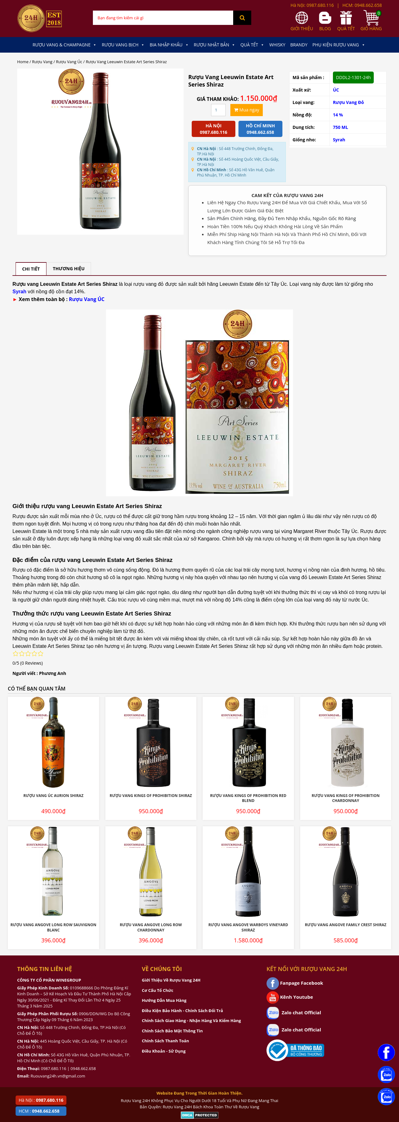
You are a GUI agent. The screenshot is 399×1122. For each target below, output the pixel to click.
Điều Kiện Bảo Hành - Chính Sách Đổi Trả (182, 1010)
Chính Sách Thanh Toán (165, 1041)
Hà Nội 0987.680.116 (213, 129)
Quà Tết (252, 45)
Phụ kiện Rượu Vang (338, 45)
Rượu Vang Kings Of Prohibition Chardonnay (346, 798)
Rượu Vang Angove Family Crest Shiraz (346, 924)
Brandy (298, 45)
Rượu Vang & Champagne (64, 45)
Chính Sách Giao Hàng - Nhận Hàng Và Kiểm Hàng (191, 1020)
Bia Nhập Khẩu (169, 45)
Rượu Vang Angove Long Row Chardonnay (151, 927)
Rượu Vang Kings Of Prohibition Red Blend (248, 798)
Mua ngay (246, 110)
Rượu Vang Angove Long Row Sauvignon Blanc (53, 927)
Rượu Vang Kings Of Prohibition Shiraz (151, 795)
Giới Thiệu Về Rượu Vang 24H (171, 980)
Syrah (339, 140)
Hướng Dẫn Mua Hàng (164, 1000)
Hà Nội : (41, 1100)
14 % (338, 115)
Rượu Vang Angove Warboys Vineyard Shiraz (248, 927)
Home (22, 61)
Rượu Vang (42, 61)
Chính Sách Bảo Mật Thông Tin (172, 1031)
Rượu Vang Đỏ (348, 102)
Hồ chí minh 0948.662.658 (260, 129)
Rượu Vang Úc (69, 61)
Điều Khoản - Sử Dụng (163, 1051)
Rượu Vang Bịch (123, 45)
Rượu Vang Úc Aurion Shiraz (53, 795)
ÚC (336, 90)
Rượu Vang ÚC (86, 299)
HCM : (39, 1111)
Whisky (277, 45)
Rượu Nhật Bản (215, 45)
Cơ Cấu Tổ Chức (157, 990)
